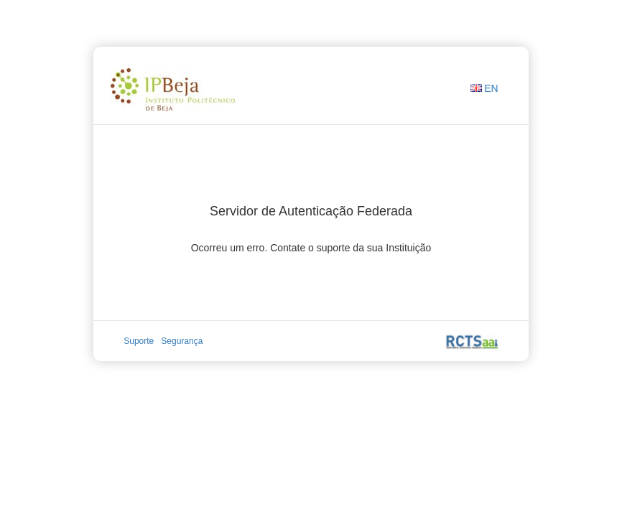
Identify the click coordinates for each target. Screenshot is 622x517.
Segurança (182, 341)
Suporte (139, 341)
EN (491, 88)
